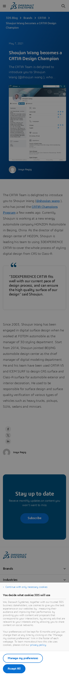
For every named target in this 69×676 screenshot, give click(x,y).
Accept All (14, 668)
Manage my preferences (23, 658)
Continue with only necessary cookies (26, 587)
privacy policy (38, 645)
